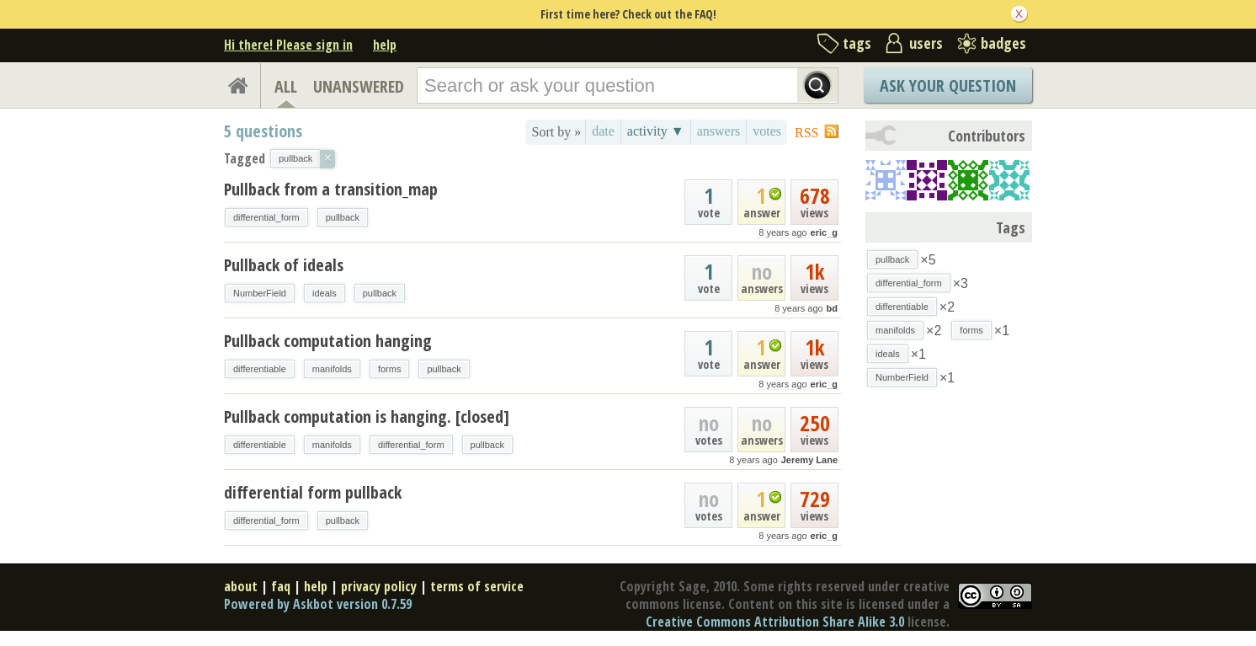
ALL (285, 86)
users (926, 43)
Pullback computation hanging (328, 340)
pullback (342, 217)
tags (857, 43)
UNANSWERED (358, 86)
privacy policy (379, 586)
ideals (324, 293)
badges (1003, 43)
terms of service (477, 586)
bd (832, 308)
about (241, 586)
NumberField (259, 293)
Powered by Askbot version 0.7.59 (318, 604)
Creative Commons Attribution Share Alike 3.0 (775, 621)
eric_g (824, 232)
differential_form (266, 217)
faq (280, 586)
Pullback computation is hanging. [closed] (366, 416)
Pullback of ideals (283, 265)
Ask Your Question (948, 85)
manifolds (332, 369)
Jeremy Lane (809, 460)
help (384, 44)
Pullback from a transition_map (331, 189)
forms (390, 369)
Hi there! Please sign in (288, 44)
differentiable (259, 369)
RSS (806, 132)
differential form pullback (313, 492)
